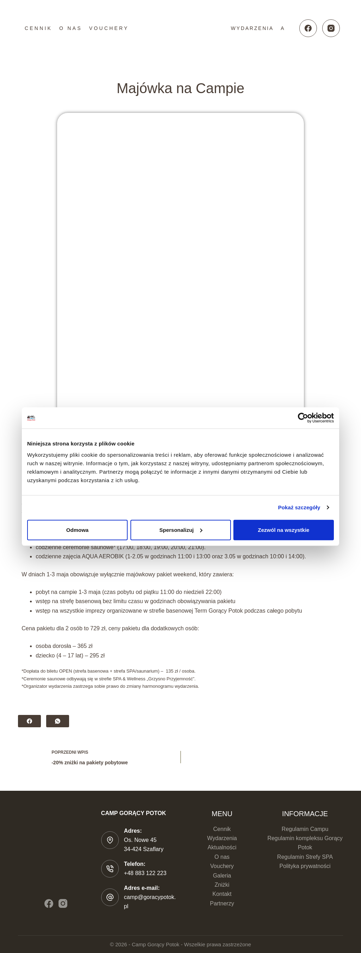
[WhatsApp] (57, 721)
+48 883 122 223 (145, 873)
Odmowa (77, 530)
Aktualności (222, 847)
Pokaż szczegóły (299, 507)
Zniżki (222, 885)
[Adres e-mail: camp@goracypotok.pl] (110, 897)
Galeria (222, 876)
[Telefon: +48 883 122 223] (110, 869)
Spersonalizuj (180, 530)
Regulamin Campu (305, 829)
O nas (70, 28)
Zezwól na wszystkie (284, 530)
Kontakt (222, 894)
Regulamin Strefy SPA (305, 857)
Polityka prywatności (305, 866)
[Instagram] (331, 28)
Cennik (38, 28)
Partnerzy (222, 903)
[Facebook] (308, 28)
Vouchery (109, 28)
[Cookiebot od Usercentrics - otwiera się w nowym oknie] (303, 418)
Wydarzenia (252, 28)
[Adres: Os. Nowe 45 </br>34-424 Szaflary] (110, 840)
